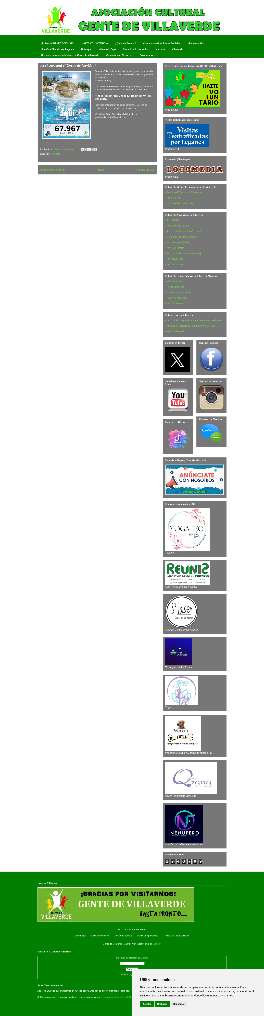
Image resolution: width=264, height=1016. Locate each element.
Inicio (100, 169)
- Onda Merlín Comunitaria (179, 203)
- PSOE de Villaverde (176, 298)
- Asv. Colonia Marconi (177, 225)
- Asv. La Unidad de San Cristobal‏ (183, 231)
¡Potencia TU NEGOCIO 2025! (57, 43)
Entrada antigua (145, 169)
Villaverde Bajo (107, 49)
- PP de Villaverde (174, 287)
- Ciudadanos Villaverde (177, 292)
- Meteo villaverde (174, 331)
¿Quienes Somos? (125, 43)
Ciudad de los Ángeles (135, 49)
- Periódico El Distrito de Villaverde (183, 192)
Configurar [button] (179, 1004)
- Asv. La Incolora (174, 264)
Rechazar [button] (162, 1004)
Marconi (160, 49)
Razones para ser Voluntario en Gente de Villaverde (70, 55)
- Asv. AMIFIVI (172, 220)
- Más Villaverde (173, 281)
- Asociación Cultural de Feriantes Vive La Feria (190, 325)
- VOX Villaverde (174, 303)
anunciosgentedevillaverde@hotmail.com (123, 997)
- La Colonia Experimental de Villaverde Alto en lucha (193, 320)
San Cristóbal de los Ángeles (57, 49)
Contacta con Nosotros (119, 55)
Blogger (156, 944)
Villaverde (177, 49)
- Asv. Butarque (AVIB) (177, 242)
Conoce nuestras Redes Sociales (161, 43)
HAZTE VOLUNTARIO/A (95, 43)
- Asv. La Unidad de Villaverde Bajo (183, 253)
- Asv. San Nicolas (174, 248)
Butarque (86, 49)
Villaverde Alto (196, 43)
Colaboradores (148, 55)
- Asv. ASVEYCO (174, 259)
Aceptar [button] (147, 1004)
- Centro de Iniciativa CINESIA (181, 236)
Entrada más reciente (52, 169)
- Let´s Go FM (172, 198)
